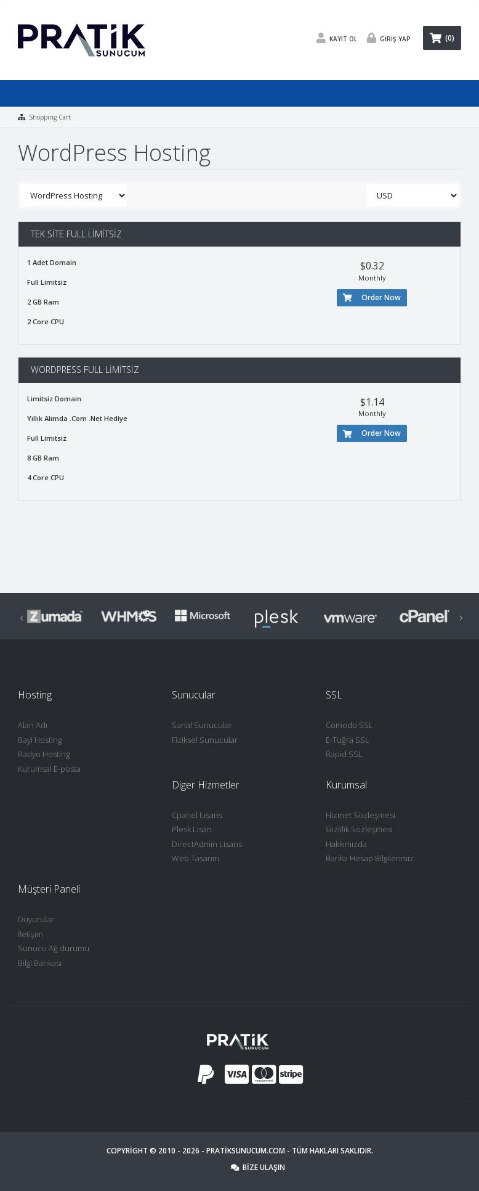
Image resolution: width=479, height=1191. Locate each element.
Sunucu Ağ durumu (53, 948)
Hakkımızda (346, 843)
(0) (442, 38)
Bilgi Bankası (40, 962)
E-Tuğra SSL (347, 739)
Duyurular (36, 919)
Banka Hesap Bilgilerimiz (370, 858)
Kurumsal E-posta (49, 768)
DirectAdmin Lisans (207, 843)
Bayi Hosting (40, 739)
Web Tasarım (195, 858)
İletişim (30, 933)
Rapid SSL (344, 753)
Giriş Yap (386, 38)
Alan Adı (32, 725)
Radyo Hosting (44, 753)
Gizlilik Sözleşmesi (359, 829)
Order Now (372, 297)
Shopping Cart (50, 117)
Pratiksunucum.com (245, 1150)
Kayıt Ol (333, 38)
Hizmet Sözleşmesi (360, 815)
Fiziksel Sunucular (205, 739)
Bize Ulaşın (258, 1167)
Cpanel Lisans (197, 815)
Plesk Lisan (192, 829)
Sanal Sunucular (202, 725)
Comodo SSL (349, 725)
